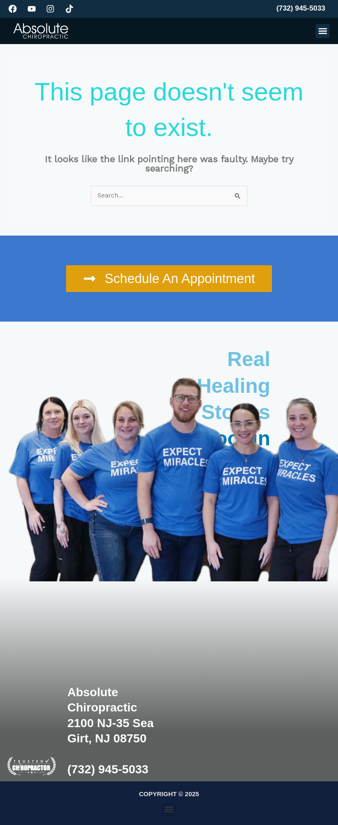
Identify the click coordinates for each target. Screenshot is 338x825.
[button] (323, 31)
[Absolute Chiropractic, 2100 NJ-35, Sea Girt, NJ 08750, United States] (256, 679)
